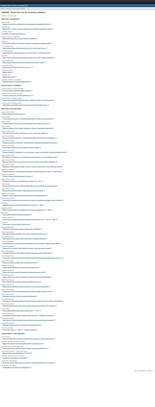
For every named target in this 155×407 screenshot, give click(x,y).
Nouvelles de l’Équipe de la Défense (13, 34)
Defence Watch (6, 72)
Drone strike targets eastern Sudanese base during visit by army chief (23, 272)
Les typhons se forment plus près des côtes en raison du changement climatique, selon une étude (31, 200)
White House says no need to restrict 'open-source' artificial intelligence (24, 238)
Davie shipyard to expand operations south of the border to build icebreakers (25, 53)
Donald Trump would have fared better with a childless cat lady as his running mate (27, 100)
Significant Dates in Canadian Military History (16, 81)
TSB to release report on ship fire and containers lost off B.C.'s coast (23, 62)
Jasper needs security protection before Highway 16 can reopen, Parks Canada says (27, 57)
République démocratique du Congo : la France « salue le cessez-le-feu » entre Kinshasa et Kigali (31, 166)
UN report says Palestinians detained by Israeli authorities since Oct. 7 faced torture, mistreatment (32, 301)
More (41, 205)
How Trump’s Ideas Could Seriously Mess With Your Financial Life (22, 343)
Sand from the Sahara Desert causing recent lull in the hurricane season (24, 48)
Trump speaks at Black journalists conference (16, 214)
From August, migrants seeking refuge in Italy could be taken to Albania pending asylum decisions (32, 258)
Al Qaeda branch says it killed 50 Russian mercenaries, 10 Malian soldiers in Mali (26, 291)
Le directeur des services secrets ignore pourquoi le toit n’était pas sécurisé (25, 123)
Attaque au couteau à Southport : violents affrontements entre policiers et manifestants (28, 138)
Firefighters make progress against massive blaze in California (21, 229)
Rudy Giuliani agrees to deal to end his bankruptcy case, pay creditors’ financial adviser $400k (30, 243)
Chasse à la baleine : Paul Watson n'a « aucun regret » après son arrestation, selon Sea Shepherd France (34, 152)
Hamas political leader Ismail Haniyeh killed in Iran (17, 310)
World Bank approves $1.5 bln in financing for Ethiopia (18, 296)
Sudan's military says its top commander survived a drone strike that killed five (26, 277)
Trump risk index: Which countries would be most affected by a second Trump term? (27, 338)
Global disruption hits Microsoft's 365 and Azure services (19, 205)
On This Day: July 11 (8, 330)
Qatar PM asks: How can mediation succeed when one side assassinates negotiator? (27, 320)
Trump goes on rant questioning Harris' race (15, 224)
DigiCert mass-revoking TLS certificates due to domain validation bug (23, 210)
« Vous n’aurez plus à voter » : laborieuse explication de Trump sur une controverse (27, 119)
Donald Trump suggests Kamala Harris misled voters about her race (22, 219)
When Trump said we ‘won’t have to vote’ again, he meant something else (24, 348)
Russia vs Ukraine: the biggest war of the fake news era (19, 262)
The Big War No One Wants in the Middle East (16, 367)
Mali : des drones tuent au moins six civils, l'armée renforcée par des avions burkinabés (28, 162)
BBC (19, 330)
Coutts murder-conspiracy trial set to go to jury (16, 67)
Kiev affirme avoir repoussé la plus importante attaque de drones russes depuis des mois (29, 157)
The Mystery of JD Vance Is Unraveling (14, 358)
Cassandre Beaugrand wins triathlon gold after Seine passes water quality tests (26, 253)
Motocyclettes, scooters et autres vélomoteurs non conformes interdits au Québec (27, 29)
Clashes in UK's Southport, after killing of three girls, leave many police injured (26, 248)
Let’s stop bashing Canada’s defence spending (16, 90)
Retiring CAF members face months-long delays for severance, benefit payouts (26, 43)
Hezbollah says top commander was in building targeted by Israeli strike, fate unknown (28, 306)
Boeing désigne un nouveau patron (13, 114)
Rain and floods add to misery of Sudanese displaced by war (20, 282)
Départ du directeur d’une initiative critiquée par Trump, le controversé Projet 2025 (27, 128)
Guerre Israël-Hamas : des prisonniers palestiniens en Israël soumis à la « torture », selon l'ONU (31, 171)
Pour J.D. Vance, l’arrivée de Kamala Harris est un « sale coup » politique (24, 133)
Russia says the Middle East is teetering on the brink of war (20, 267)
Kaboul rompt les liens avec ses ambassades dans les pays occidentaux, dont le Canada (29, 186)
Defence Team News (8, 77)
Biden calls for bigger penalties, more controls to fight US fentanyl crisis (24, 234)
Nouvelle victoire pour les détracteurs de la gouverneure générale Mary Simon (25, 24)
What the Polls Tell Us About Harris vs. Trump (16, 353)
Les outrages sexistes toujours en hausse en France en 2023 (20, 147)
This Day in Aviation (30, 330)
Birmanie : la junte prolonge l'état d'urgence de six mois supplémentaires (24, 195)
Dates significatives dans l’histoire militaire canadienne (19, 38)
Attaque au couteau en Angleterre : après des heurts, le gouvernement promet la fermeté (29, 143)
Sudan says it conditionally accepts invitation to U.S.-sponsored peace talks (25, 286)
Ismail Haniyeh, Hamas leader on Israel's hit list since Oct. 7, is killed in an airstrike (27, 315)
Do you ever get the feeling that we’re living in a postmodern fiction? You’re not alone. (28, 362)
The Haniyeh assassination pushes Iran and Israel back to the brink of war (24, 105)
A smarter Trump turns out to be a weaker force (16, 95)
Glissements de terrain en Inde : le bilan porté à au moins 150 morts (22, 190)
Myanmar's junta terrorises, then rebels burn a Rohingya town (21, 325)
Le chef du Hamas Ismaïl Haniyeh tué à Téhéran (16, 176)
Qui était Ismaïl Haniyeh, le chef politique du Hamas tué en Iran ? (21, 181)
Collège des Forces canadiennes (14, 6)
